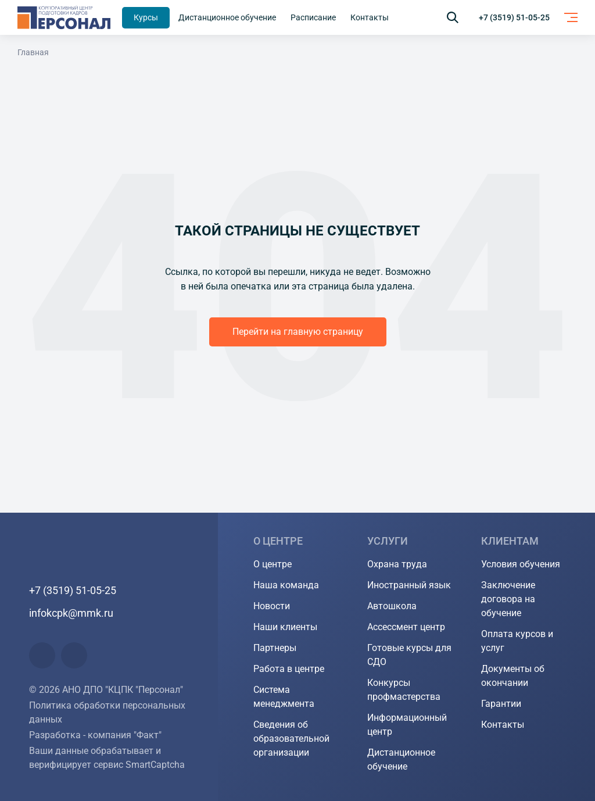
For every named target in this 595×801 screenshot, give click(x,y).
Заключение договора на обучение (508, 599)
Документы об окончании (512, 675)
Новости (271, 606)
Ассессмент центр (406, 626)
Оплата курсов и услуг (517, 640)
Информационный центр (407, 724)
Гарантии (501, 703)
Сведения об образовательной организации (291, 738)
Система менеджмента (283, 696)
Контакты (502, 724)
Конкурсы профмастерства (403, 689)
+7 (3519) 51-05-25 (514, 17)
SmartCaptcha (155, 764)
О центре (272, 564)
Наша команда (286, 585)
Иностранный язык (409, 585)
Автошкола (392, 606)
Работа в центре (288, 668)
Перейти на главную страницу (297, 331)
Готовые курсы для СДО (409, 654)
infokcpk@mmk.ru (71, 613)
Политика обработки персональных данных (107, 712)
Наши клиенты (285, 626)
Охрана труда (397, 564)
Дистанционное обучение (401, 759)
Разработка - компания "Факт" (95, 735)
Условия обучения (520, 564)
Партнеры (274, 647)
